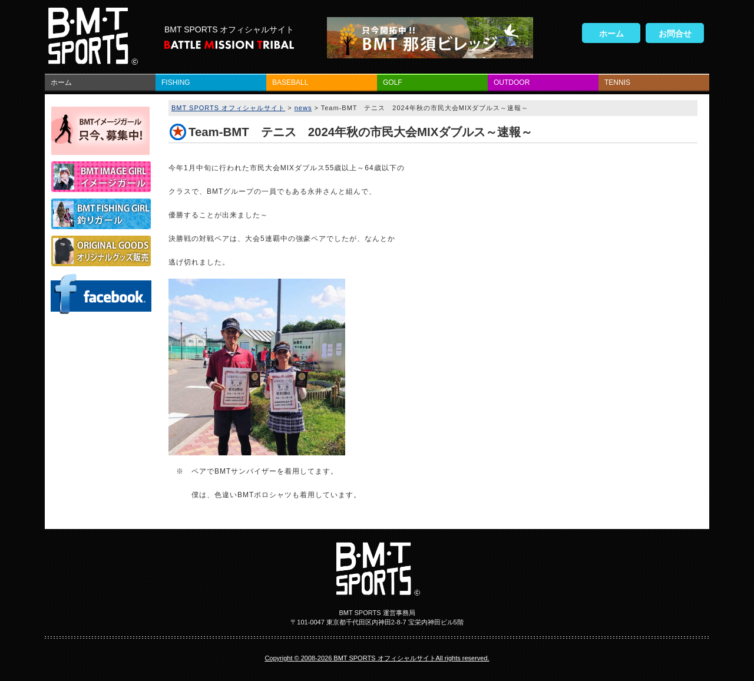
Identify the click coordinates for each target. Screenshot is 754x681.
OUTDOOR (512, 82)
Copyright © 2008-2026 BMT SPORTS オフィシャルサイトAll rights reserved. (376, 658)
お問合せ (675, 33)
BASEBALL (290, 82)
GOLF (392, 82)
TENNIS (617, 82)
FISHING (175, 82)
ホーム (611, 33)
